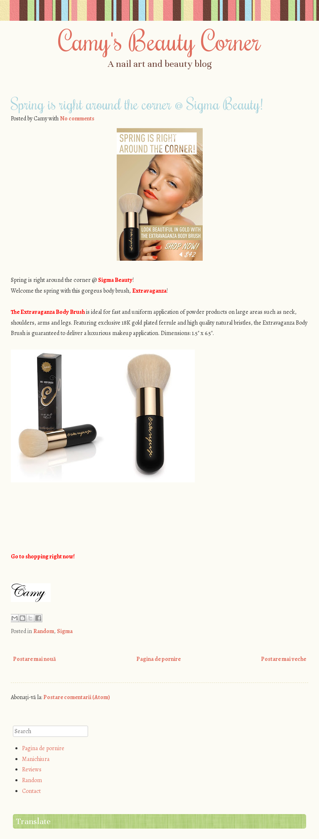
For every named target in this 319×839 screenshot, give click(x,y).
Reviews (32, 769)
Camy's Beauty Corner (159, 40)
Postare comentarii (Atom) (76, 697)
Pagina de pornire (158, 659)
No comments (77, 118)
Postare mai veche (283, 659)
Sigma (65, 631)
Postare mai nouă (34, 659)
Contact (31, 791)
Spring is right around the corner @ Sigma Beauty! (137, 103)
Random (43, 631)
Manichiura (35, 759)
